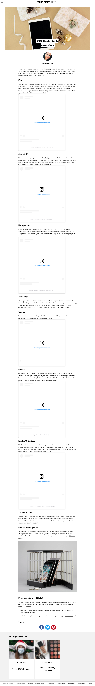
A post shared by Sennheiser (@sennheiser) (41, 290)
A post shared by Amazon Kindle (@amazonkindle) (41, 506)
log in (30, 610)
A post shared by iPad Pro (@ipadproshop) (41, 147)
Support (30, 683)
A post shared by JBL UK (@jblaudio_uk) (41, 219)
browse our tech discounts (27, 380)
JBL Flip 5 (47, 158)
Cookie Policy (50, 683)
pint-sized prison (26, 531)
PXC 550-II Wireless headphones (37, 231)
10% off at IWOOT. (33, 523)
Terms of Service (39, 683)
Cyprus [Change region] (90, 683)
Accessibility (81, 683)
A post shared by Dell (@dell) (41, 435)
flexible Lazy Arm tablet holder (31, 516)
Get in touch (69, 616)
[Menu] (2, 2)
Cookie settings (61, 683)
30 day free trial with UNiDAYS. (42, 451)
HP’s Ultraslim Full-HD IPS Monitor (61, 305)
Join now (23, 610)
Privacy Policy (72, 683)
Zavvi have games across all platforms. (39, 318)
